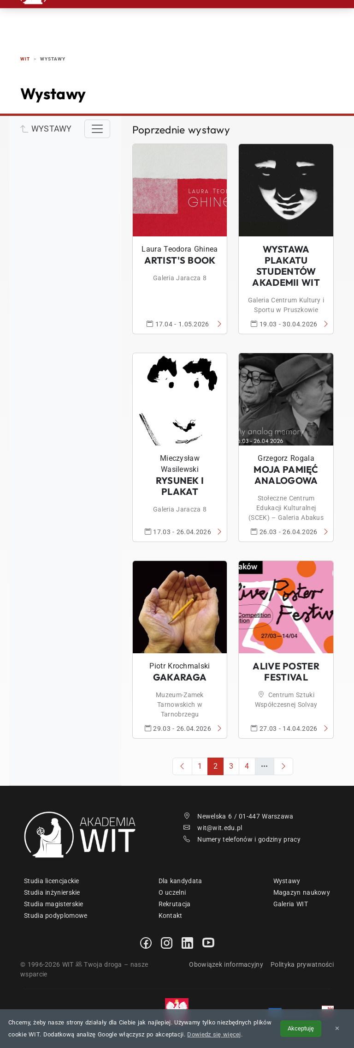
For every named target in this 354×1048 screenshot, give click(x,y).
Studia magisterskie (53, 904)
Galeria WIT (290, 904)
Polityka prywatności (302, 964)
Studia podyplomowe (55, 915)
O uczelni (172, 892)
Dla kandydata (180, 881)
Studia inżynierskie (52, 892)
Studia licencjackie (51, 881)
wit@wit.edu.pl (212, 827)
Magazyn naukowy (301, 892)
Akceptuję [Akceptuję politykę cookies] (301, 1028)
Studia (161, 18)
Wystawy (287, 881)
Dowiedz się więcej (214, 1034)
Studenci (200, 18)
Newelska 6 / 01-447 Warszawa (238, 816)
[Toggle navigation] (97, 129)
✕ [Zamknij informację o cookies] (337, 1028)
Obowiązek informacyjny (226, 964)
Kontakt (295, 18)
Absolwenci (248, 18)
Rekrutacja (118, 18)
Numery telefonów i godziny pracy (242, 839)
